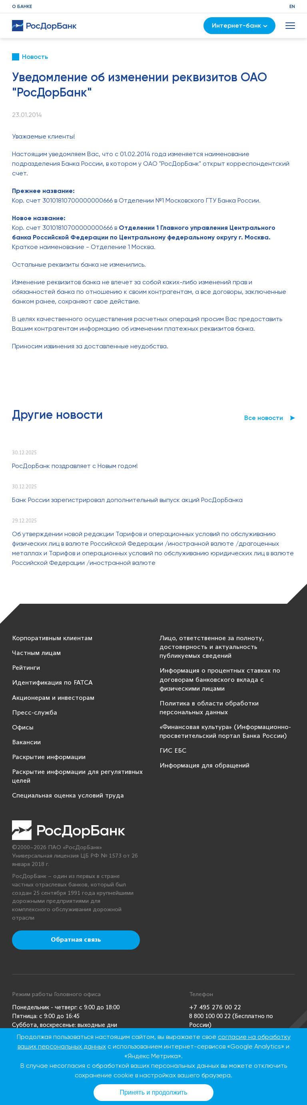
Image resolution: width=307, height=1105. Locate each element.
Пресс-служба (34, 712)
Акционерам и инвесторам (53, 698)
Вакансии (26, 742)
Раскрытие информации (49, 757)
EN (292, 6)
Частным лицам (36, 653)
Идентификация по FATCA (52, 682)
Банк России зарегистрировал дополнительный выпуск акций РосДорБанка (127, 500)
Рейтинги (26, 668)
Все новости (263, 418)
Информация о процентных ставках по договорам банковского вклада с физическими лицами (219, 679)
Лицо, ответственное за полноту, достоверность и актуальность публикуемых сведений (211, 647)
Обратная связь (76, 940)
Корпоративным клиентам (52, 638)
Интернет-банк (239, 25)
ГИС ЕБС (172, 750)
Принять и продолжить (153, 1092)
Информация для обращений (204, 765)
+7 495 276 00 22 (215, 1007)
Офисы (23, 727)
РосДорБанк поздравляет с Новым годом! (75, 466)
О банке (22, 6)
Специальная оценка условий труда (68, 795)
